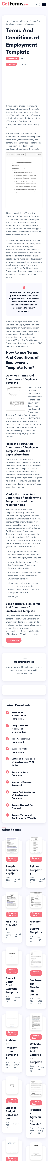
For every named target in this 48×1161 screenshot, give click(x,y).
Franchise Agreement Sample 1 (36, 1117)
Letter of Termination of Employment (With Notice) (23, 761)
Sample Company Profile (12, 870)
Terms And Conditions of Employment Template (23, 795)
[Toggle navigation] (44, 4)
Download (14, 640)
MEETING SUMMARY (11, 925)
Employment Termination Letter (36, 987)
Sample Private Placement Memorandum (20, 728)
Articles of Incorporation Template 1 (19, 715)
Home (8, 21)
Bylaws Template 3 (36, 870)
